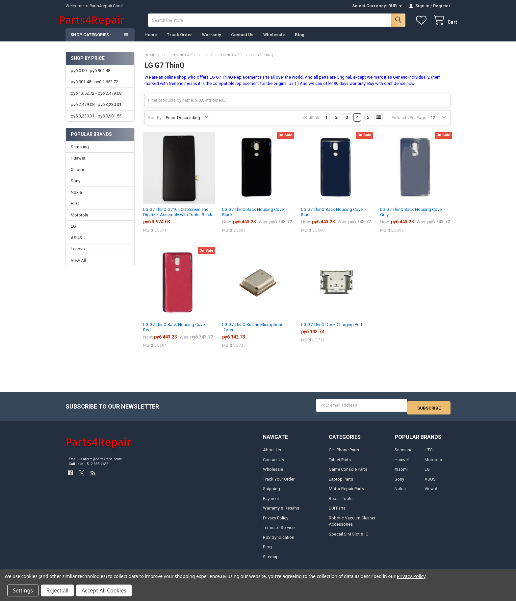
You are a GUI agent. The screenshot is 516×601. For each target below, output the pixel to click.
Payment (271, 502)
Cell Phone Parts (344, 453)
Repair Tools (340, 502)
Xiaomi (77, 176)
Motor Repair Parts (346, 492)
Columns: (311, 123)
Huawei (78, 164)
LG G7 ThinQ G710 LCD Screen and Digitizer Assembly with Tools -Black (177, 218)
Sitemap (271, 560)
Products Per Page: (409, 124)
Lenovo (78, 255)
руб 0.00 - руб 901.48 (90, 77)
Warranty (211, 41)
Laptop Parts (341, 482)
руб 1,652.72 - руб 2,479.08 (96, 99)
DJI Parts (337, 512)
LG (73, 232)
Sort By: (155, 124)
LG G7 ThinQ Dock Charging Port (331, 331)
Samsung (80, 153)
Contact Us (242, 41)
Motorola (79, 221)
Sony (75, 187)
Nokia (76, 198)
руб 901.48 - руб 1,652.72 (94, 88)
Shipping (271, 492)
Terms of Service (279, 531)
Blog (299, 41)
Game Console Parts (348, 473)
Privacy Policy (275, 521)
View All (78, 266)
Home (150, 41)
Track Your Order (279, 482)
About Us (272, 453)
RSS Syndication (278, 540)
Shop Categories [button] (89, 41)
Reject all (57, 590)
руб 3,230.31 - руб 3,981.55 (96, 122)
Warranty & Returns (281, 512)
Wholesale (274, 41)
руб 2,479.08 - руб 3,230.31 (96, 111)
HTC (75, 210)
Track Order (179, 41)
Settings (23, 590)
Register (442, 5)
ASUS (76, 244)
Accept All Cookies (104, 590)
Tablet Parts (340, 463)
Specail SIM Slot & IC (348, 537)
